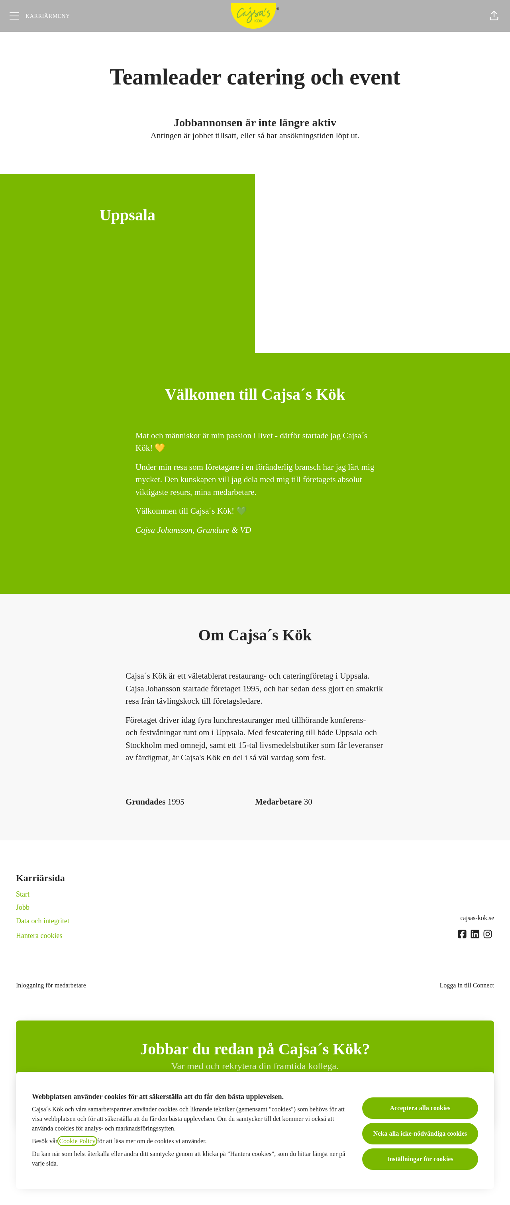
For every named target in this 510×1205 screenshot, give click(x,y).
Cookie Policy (77, 1141)
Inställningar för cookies (420, 1159)
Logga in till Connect (467, 985)
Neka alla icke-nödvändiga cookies (420, 1133)
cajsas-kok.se (477, 918)
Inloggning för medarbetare (51, 985)
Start (22, 894)
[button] (494, 16)
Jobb (22, 907)
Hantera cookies (39, 936)
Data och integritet (42, 921)
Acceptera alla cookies (420, 1108)
